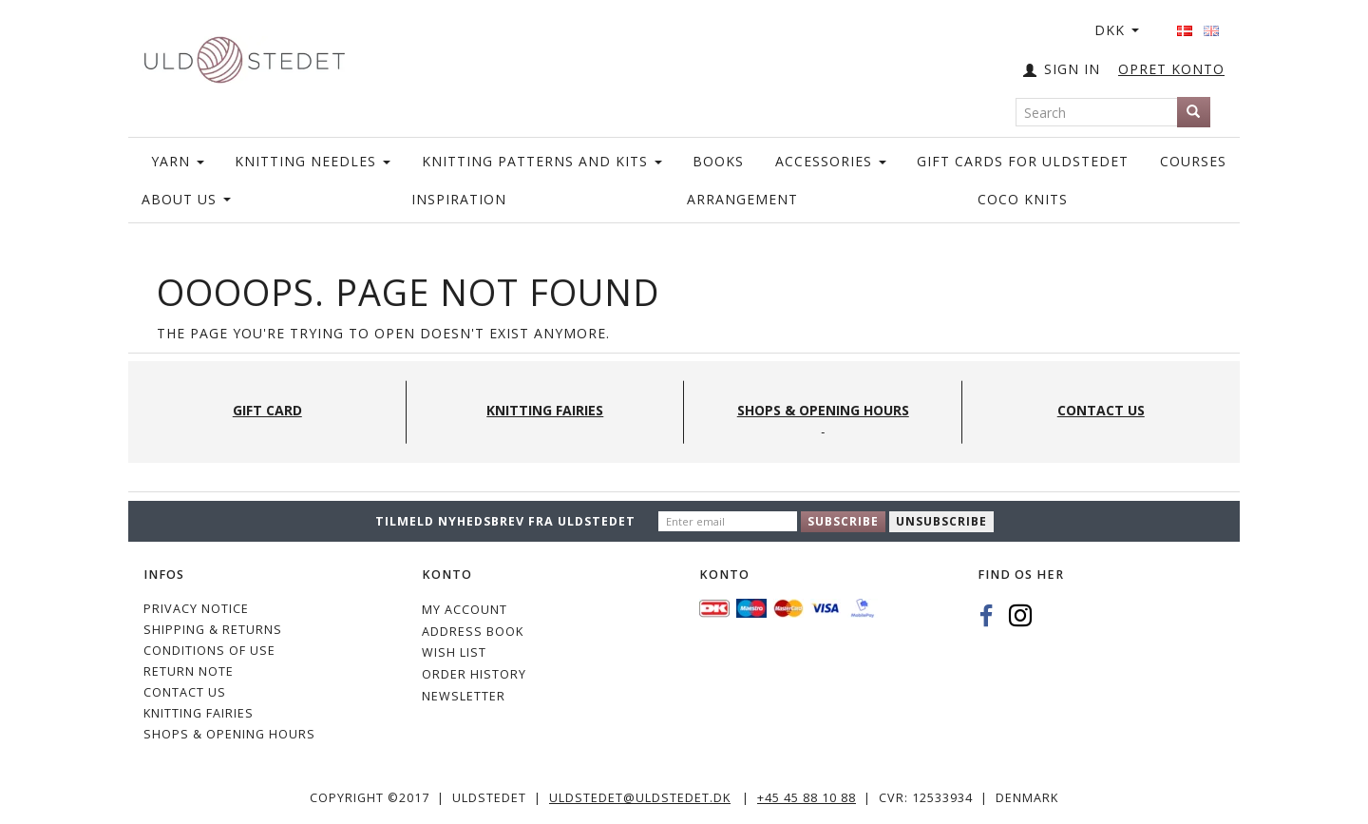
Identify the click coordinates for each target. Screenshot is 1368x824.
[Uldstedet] (244, 55)
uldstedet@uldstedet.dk (640, 798)
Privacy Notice (196, 609)
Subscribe (843, 521)
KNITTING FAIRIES (198, 713)
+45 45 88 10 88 (806, 798)
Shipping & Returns (212, 630)
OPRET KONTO (1171, 69)
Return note (188, 671)
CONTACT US (184, 692)
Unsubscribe (941, 521)
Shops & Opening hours (229, 734)
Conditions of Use (209, 650)
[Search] (1193, 112)
